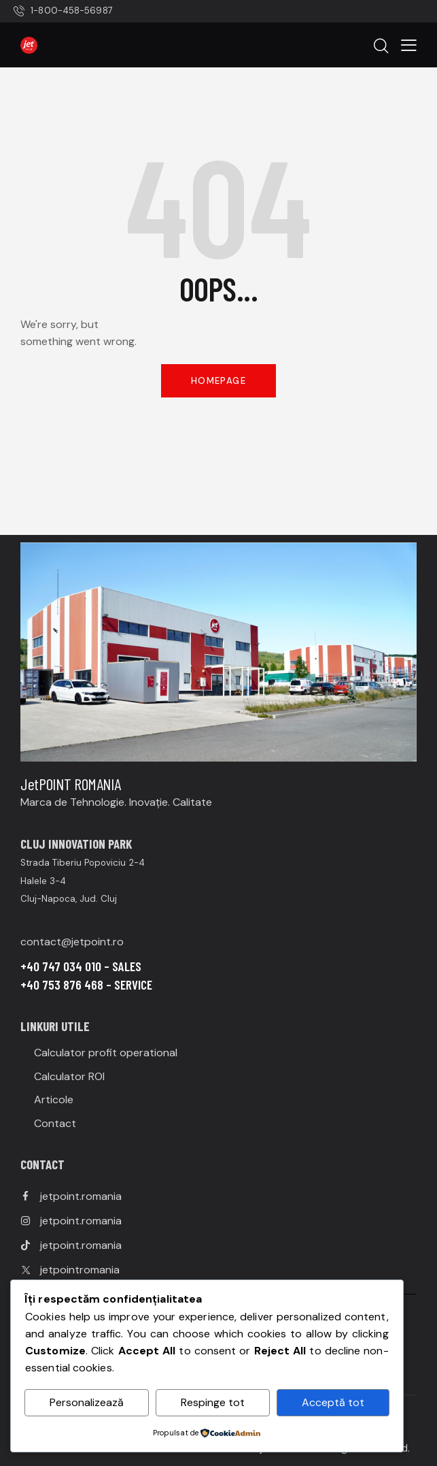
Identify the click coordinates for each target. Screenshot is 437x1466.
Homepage (218, 381)
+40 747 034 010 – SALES (80, 966)
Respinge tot (213, 1402)
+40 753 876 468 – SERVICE (86, 984)
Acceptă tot (333, 1402)
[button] (409, 44)
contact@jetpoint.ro (72, 941)
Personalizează (87, 1402)
